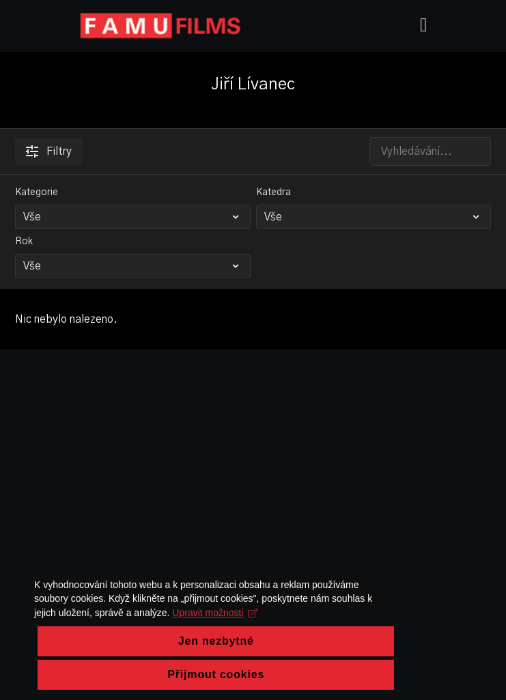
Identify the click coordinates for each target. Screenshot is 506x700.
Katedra (273, 192)
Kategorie (36, 192)
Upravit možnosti (77, 676)
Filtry (49, 151)
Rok (24, 241)
